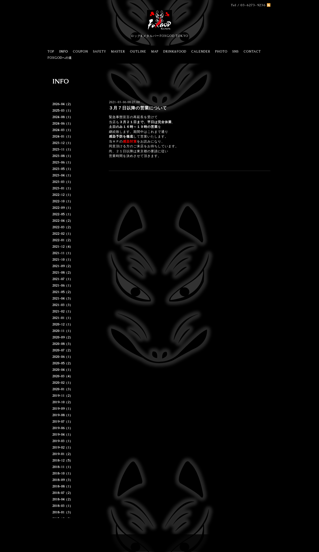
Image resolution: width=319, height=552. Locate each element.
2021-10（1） (62, 260)
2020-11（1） (62, 331)
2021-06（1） (62, 286)
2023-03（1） (62, 182)
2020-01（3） (62, 389)
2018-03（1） (62, 506)
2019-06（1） (62, 428)
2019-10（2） (62, 402)
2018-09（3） (62, 480)
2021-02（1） (62, 312)
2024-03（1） (62, 130)
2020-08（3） (62, 344)
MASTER (118, 52)
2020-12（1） (62, 324)
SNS (235, 52)
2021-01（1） (62, 318)
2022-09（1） (62, 208)
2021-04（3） (62, 299)
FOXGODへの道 (59, 58)
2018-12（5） (62, 461)
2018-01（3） (62, 512)
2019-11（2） (62, 396)
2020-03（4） (62, 376)
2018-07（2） (62, 493)
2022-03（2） (62, 227)
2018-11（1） (62, 467)
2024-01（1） (62, 137)
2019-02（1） (62, 448)
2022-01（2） (62, 240)
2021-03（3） (62, 305)
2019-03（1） (62, 441)
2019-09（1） (62, 409)
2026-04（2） (62, 104)
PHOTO (221, 52)
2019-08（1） (62, 415)
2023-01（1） (62, 188)
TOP (50, 52)
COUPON (80, 52)
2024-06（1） (62, 124)
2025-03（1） (62, 111)
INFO (63, 52)
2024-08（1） (62, 117)
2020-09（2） (62, 337)
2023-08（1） (62, 156)
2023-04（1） (62, 175)
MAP (154, 52)
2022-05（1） (62, 214)
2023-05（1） (62, 169)
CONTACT (252, 52)
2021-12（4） (62, 247)
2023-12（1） (62, 143)
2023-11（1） (62, 150)
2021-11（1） (62, 253)
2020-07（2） (62, 350)
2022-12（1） (62, 195)
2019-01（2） (62, 454)
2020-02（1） (62, 383)
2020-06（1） (62, 357)
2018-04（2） (62, 499)
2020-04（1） (62, 370)
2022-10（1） (62, 201)
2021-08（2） (62, 273)
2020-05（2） (62, 363)
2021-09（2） (62, 266)
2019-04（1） (62, 435)
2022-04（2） (62, 221)
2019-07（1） (62, 422)
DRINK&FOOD (174, 52)
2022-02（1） (62, 234)
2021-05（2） (62, 292)
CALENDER (200, 52)
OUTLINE (138, 52)
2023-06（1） (62, 162)
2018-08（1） (62, 486)
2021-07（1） (62, 279)
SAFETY (99, 52)
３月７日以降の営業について (138, 108)
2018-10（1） (62, 473)
